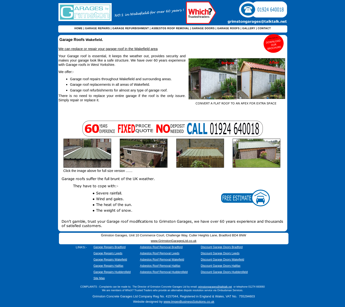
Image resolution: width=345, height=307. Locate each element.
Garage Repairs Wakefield (110, 259)
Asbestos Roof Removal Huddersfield (164, 272)
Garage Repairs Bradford (109, 247)
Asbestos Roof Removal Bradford (161, 247)
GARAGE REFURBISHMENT (130, 28)
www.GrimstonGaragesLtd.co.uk (173, 241)
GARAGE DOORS (203, 28)
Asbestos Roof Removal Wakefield (162, 259)
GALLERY (248, 28)
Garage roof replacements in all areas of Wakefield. (110, 84)
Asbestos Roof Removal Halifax (160, 265)
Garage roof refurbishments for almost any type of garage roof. (118, 90)
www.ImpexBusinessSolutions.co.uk (188, 301)
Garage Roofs (72, 40)
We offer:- (66, 72)
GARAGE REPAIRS (97, 28)
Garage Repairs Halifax (108, 265)
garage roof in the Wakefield (128, 49)
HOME (79, 28)
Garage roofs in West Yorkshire (90, 65)
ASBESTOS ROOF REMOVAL (170, 28)
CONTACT (264, 28)
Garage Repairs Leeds (107, 253)
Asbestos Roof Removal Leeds (159, 253)
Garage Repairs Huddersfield (112, 272)
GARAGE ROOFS (228, 28)
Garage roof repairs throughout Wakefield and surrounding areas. (121, 79)
